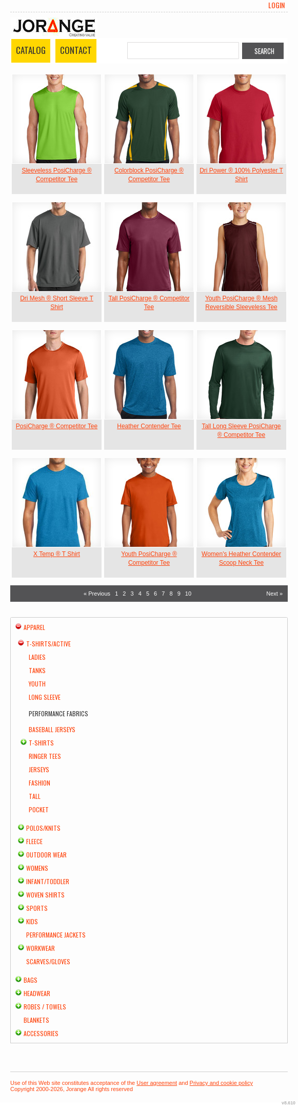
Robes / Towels (45, 1006)
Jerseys (39, 769)
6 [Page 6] (155, 593)
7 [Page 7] (163, 593)
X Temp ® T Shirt (56, 554)
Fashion (39, 782)
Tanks (37, 670)
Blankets (36, 1020)
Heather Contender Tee (149, 426)
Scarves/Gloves (48, 961)
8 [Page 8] (170, 593)
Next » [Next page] (274, 593)
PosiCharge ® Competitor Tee (56, 426)
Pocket (39, 809)
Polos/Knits (43, 828)
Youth (37, 683)
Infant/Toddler (47, 881)
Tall (35, 796)
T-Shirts (41, 742)
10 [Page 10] (188, 593)
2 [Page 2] (124, 593)
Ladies (37, 657)
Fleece (34, 841)
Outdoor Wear (46, 854)
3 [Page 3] (132, 593)
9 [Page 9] (179, 593)
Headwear (37, 993)
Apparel (34, 627)
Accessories (41, 1033)
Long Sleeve (45, 697)
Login (276, 5)
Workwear (40, 948)
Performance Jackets (56, 934)
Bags (30, 980)
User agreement (156, 1083)
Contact (76, 50)
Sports (37, 908)
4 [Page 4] (140, 593)
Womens (37, 868)
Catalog (31, 50)
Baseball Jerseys (52, 729)
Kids (32, 921)
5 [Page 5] (147, 593)
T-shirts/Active (48, 643)
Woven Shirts (45, 894)
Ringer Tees (45, 756)
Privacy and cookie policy (221, 1083)
